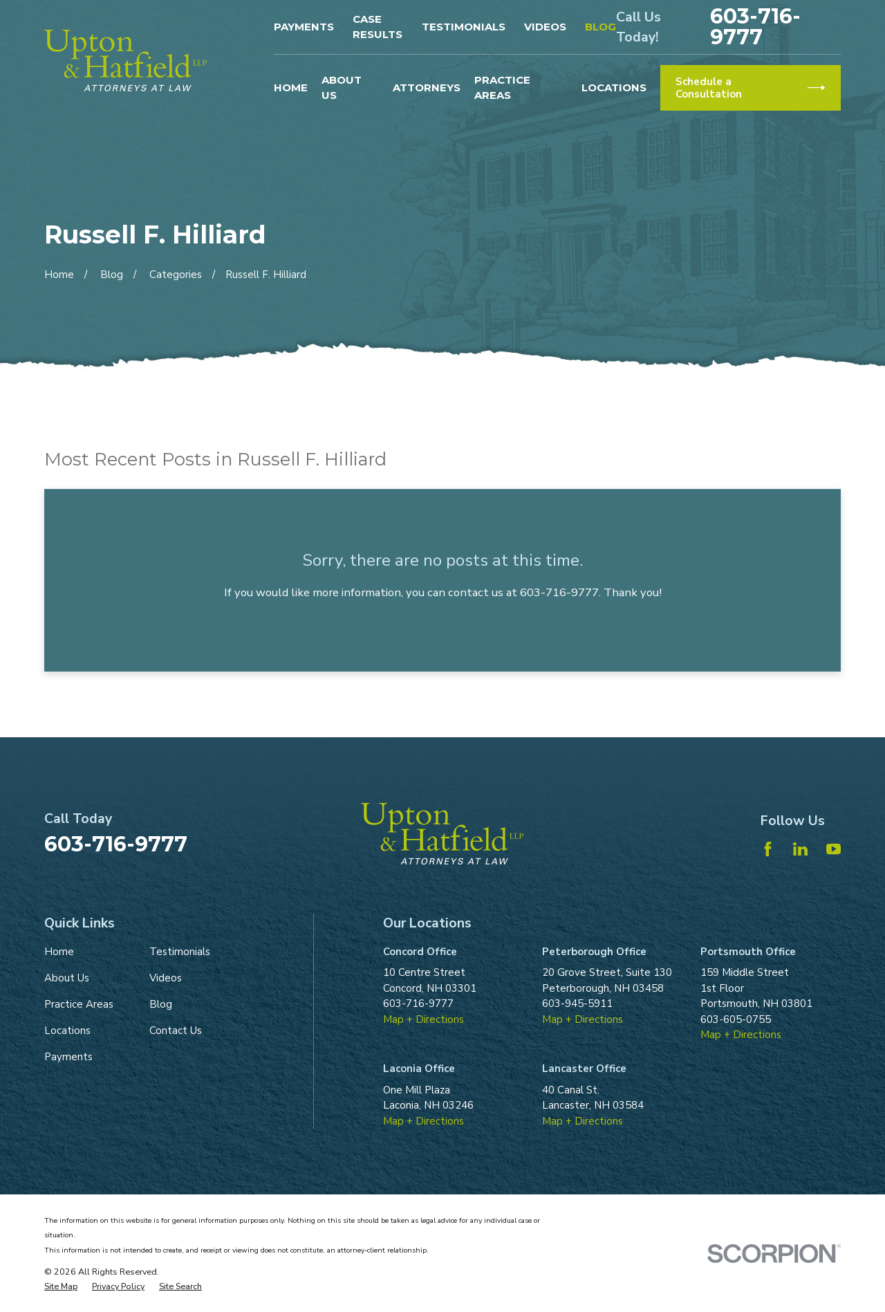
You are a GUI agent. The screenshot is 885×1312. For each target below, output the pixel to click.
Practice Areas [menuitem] (502, 87)
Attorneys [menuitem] (426, 87)
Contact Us (175, 1030)
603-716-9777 (755, 27)
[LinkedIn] (800, 849)
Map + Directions (423, 1019)
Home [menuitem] (291, 87)
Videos (545, 26)
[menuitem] (60, 1286)
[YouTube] (833, 849)
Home (59, 952)
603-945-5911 (577, 1003)
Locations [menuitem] (613, 87)
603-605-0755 (735, 1019)
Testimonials (463, 26)
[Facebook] (768, 849)
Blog (600, 26)
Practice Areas (78, 1004)
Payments (304, 26)
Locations (67, 1030)
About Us (66, 978)
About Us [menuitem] (342, 87)
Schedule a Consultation (750, 88)
